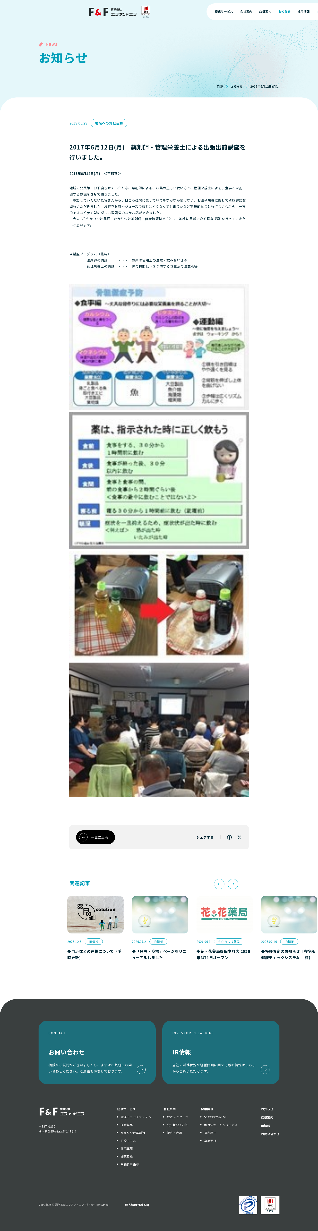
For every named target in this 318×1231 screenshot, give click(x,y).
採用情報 (207, 1109)
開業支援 (127, 1156)
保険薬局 (127, 1125)
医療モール (128, 1141)
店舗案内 (267, 1117)
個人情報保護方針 (137, 1205)
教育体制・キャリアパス (221, 1125)
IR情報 (265, 1126)
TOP (220, 86)
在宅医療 (127, 1148)
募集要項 (210, 1141)
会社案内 (170, 1109)
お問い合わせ (279, 11)
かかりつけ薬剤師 (133, 1133)
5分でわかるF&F (215, 1117)
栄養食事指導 (130, 1164)
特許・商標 (174, 1133)
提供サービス (126, 1109)
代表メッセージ (177, 1117)
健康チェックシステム (136, 1117)
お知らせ (237, 86)
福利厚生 (210, 1133)
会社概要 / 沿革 (177, 1125)
